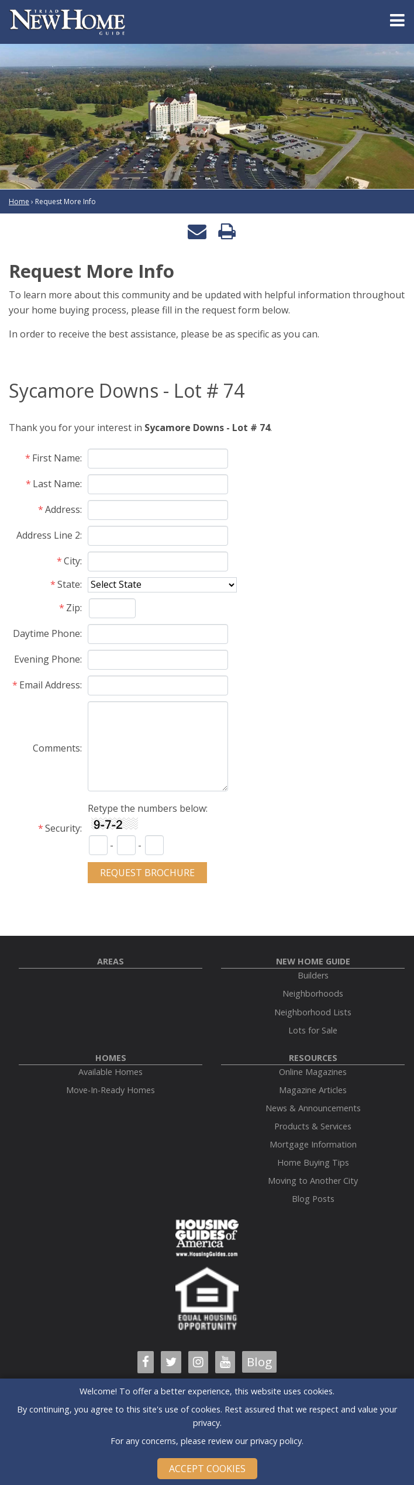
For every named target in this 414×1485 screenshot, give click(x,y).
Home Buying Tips (313, 1162)
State (68, 584)
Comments (56, 748)
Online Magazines (313, 1071)
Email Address (49, 684)
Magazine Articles (313, 1089)
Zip (73, 607)
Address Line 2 (48, 535)
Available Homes (110, 1071)
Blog (259, 1361)
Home (19, 201)
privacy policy (276, 1440)
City (72, 560)
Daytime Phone (46, 633)
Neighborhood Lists (312, 1012)
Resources (313, 1057)
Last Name (56, 483)
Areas (110, 961)
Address (62, 509)
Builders (313, 975)
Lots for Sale (312, 1030)
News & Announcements (313, 1108)
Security (62, 828)
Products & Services (312, 1126)
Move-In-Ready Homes (110, 1089)
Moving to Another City (313, 1180)
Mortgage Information (313, 1144)
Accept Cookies (207, 1468)
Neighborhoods (312, 993)
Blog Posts (313, 1198)
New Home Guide (313, 961)
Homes (110, 1057)
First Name (56, 458)
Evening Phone (47, 659)
